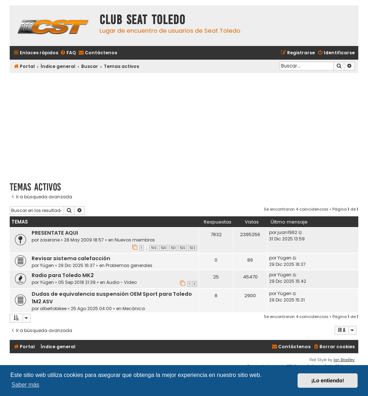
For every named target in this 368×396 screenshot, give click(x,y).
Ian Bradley (344, 360)
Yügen (47, 265)
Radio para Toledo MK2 (63, 275)
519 (154, 248)
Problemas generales (129, 265)
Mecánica (134, 308)
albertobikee (53, 308)
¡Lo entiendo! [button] (327, 380)
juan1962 (287, 232)
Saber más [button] (25, 385)
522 (182, 248)
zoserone (50, 240)
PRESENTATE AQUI (55, 232)
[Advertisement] (184, 124)
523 (192, 248)
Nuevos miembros (135, 240)
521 (173, 248)
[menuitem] (68, 53)
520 (164, 248)
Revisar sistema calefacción (71, 258)
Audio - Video (121, 282)
